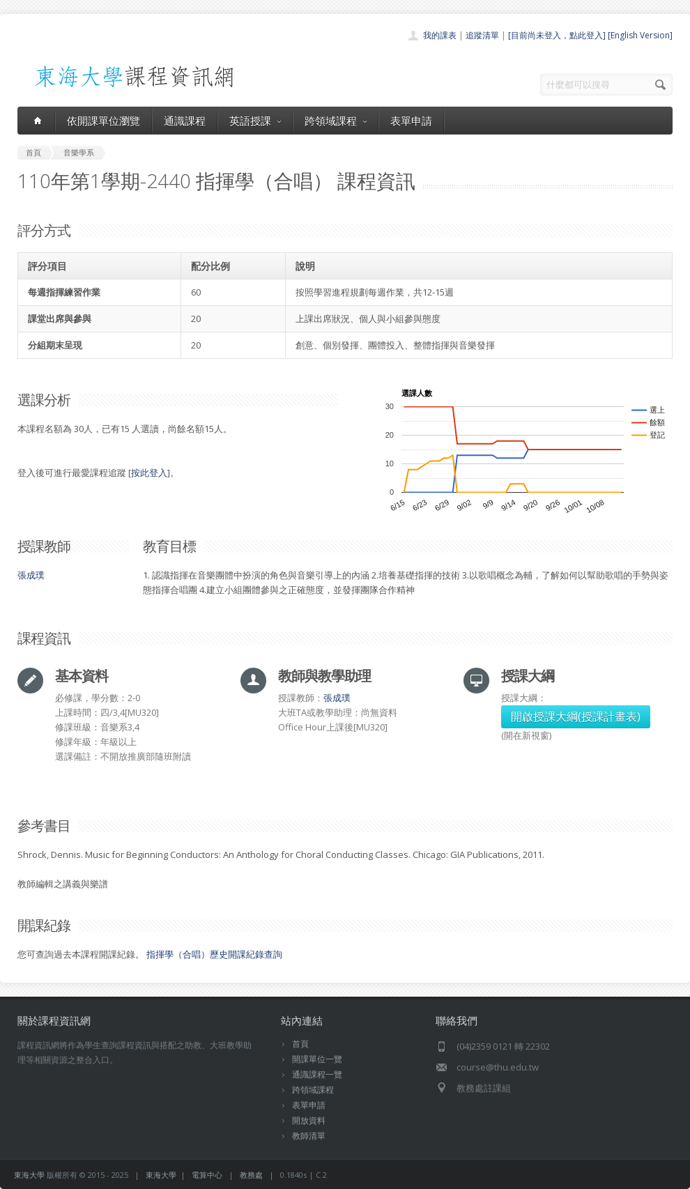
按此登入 (149, 472)
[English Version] (640, 35)
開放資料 (308, 1120)
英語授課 (255, 121)
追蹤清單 (482, 35)
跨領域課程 (336, 121)
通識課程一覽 (317, 1074)
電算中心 (207, 1174)
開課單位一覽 (317, 1059)
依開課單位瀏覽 (103, 121)
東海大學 (29, 1174)
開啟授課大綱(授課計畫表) (576, 716)
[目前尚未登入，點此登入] (557, 35)
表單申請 (411, 121)
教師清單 (308, 1136)
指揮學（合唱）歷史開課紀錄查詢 (214, 954)
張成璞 (31, 575)
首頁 (300, 1044)
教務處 (251, 1174)
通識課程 (185, 121)
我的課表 (440, 35)
